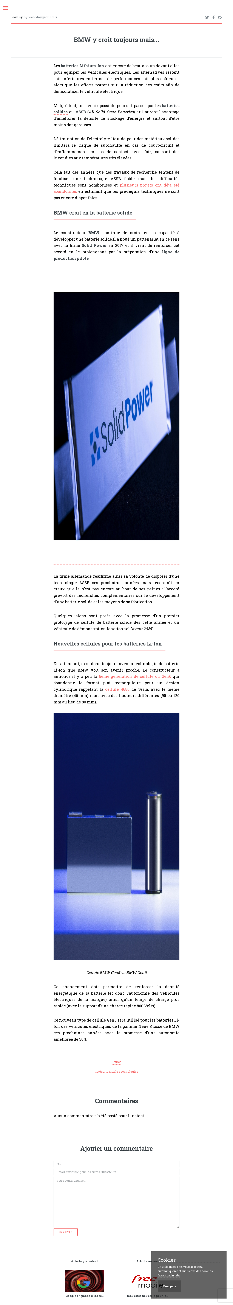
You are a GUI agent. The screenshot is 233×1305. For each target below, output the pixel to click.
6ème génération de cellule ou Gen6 (135, 676)
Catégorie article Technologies (116, 1071)
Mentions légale (169, 1275)
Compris (169, 1286)
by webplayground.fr (34, 17)
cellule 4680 (117, 689)
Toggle (7, 8)
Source (116, 1062)
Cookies (167, 1260)
